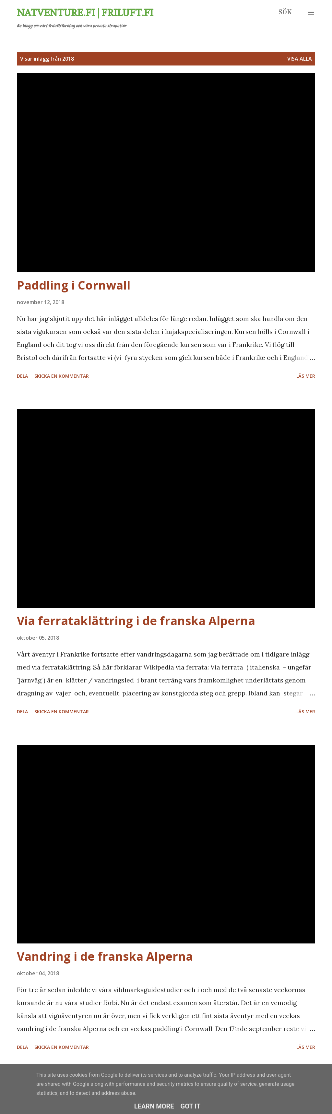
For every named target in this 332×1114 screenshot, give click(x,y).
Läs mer (305, 376)
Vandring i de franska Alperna (105, 956)
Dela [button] (22, 376)
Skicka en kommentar (61, 376)
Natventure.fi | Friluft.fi (85, 12)
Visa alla (299, 58)
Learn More (154, 1106)
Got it (191, 1106)
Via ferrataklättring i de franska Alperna (136, 621)
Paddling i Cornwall (73, 285)
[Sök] (285, 13)
